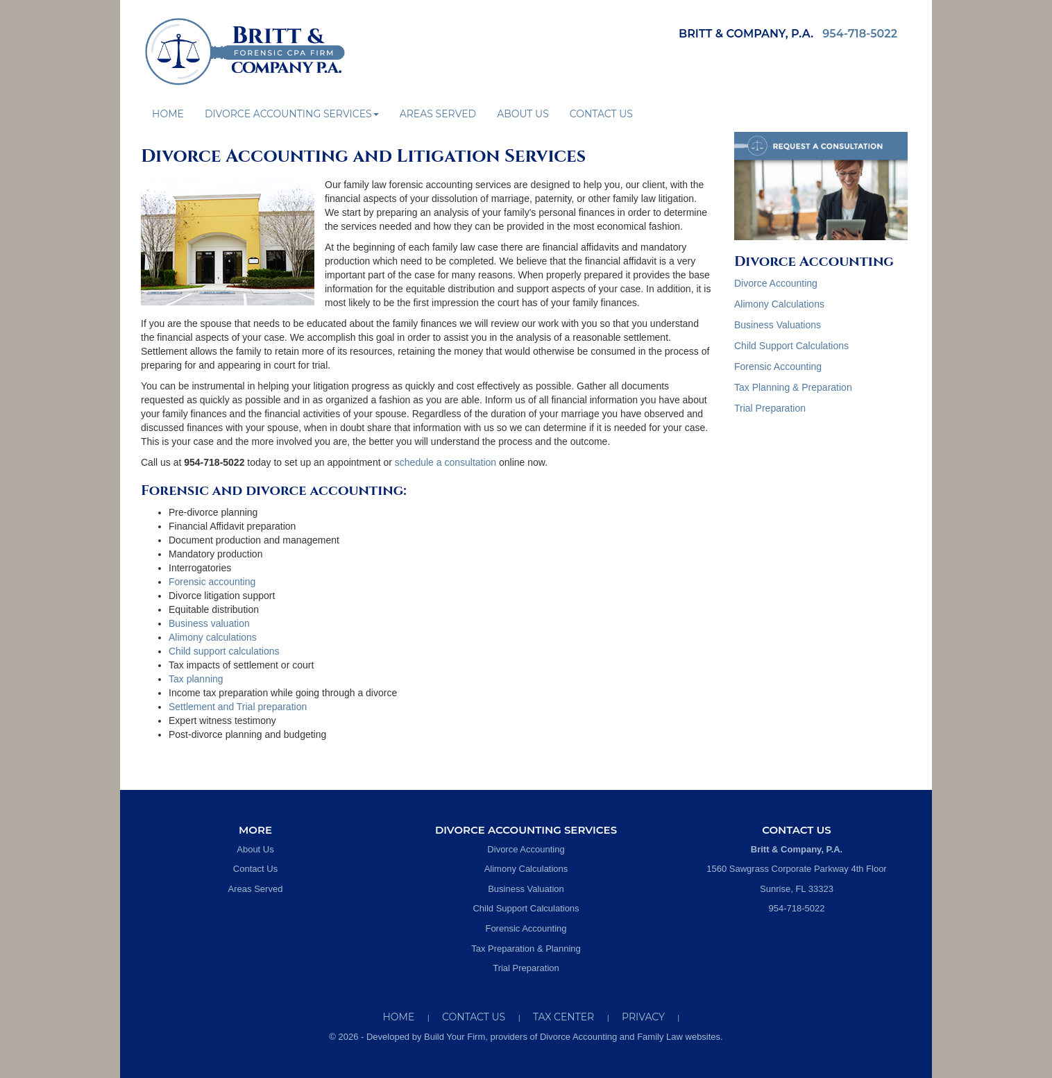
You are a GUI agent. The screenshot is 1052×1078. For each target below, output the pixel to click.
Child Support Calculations (791, 345)
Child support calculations (224, 651)
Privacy (643, 1017)
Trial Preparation (770, 408)
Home (168, 114)
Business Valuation (526, 889)
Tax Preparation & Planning (526, 948)
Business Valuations (777, 324)
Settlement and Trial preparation (238, 706)
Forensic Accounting (778, 366)
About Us (523, 114)
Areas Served (438, 114)
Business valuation (209, 623)
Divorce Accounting (775, 283)
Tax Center (563, 1017)
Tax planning (196, 678)
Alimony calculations (213, 637)
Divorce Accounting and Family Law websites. (631, 1036)
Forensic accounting (212, 581)
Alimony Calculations (779, 304)
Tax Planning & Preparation (793, 387)
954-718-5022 (859, 33)
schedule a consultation (445, 462)
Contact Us (601, 114)
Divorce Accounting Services (292, 114)
